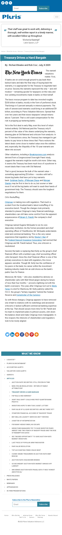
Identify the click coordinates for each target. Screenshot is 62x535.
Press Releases (13, 476)
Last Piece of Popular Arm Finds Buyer (28, 443)
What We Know (11, 51)
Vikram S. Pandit (26, 217)
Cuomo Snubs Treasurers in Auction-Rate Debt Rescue (31, 455)
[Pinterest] (32, 334)
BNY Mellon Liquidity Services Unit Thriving (30, 417)
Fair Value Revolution (21, 446)
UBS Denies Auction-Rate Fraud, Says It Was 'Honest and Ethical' (33, 471)
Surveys (10, 375)
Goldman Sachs (16, 180)
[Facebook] (22, 334)
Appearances (12, 487)
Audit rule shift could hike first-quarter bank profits (31, 401)
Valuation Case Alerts (16, 371)
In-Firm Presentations (16, 491)
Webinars (11, 483)
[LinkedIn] (6, 3)
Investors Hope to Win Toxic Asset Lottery (30, 406)
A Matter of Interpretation (23, 421)
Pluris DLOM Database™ (16, 363)
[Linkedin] (12, 334)
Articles (20, 51)
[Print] (17, 334)
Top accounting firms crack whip (26, 450)
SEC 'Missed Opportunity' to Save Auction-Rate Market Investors (31, 438)
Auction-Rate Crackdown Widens (26, 460)
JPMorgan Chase (31, 180)
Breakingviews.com (38, 154)
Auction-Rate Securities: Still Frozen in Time (31, 382)
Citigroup (9, 202)
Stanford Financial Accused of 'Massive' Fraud (32, 413)
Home (3, 51)
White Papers (12, 479)
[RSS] (27, 334)
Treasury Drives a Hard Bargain (25, 392)
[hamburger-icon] (57, 17)
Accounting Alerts (15, 367)
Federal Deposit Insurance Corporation (25, 240)
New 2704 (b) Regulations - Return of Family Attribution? (30, 387)
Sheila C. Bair (40, 237)
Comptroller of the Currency (28, 295)
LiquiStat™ (11, 360)
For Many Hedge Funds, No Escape (26, 424)
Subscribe (43, 8)
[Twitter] (2, 3)
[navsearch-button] (10, 3)
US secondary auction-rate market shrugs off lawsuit (32, 465)
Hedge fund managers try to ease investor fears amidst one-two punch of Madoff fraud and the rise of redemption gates (34, 430)
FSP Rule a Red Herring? (21, 396)
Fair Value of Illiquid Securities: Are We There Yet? (33, 409)
